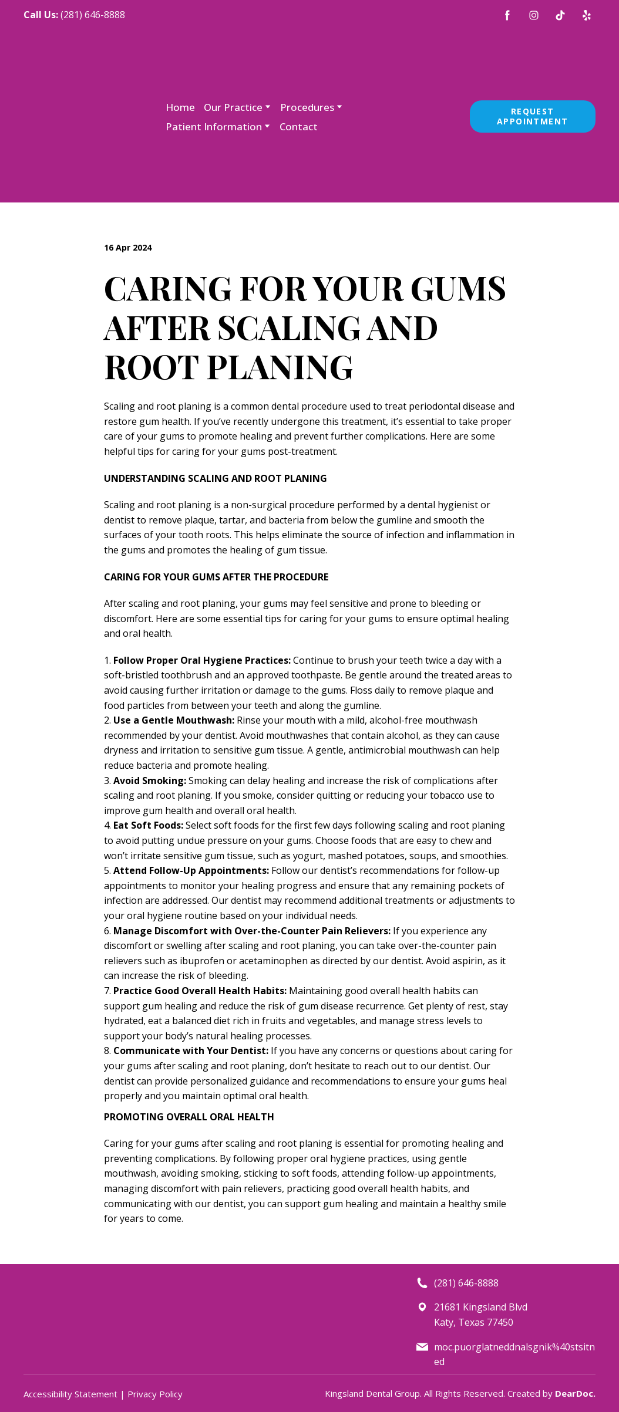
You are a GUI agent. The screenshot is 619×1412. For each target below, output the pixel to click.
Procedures (307, 107)
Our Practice (233, 107)
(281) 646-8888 (92, 14)
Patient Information (214, 126)
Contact (299, 126)
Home (180, 107)
